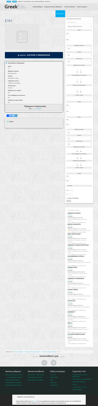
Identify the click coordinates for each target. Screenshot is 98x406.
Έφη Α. (70, 323)
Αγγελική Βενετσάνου (76, 334)
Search (69, 201)
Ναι (77, 91)
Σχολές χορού (53, 382)
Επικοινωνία (47, 1)
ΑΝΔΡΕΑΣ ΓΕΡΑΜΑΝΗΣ (76, 278)
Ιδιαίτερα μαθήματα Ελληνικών (75, 217)
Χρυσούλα (71, 301)
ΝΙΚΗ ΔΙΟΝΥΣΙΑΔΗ (74, 234)
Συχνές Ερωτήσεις (27, 1)
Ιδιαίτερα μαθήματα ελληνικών (50, 351)
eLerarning (53, 374)
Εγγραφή (14, 1)
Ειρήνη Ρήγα (72, 267)
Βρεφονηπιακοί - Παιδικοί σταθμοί (36, 374)
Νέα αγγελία (59, 13)
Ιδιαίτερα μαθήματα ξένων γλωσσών (14, 374)
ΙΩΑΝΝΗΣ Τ (71, 312)
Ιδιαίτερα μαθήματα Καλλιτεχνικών (76, 272)
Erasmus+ (75, 384)
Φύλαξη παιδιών (54, 377)
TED (79, 387)
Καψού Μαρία (73, 290)
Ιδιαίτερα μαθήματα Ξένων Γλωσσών (77, 229)
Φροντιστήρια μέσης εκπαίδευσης (36, 380)
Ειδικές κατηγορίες (82, 6)
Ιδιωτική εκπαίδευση (69, 6)
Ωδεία (51, 380)
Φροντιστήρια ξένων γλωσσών (35, 377)
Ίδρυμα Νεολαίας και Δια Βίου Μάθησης (82, 379)
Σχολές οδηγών (53, 385)
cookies (35, 401)
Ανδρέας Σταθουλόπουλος (78, 245)
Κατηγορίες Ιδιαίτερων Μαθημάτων (53, 6)
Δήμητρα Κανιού (74, 213)
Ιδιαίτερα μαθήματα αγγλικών (15, 377)
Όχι (81, 91)
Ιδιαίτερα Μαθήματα (38, 6)
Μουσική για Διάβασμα (39, 1)
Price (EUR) (69, 185)
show (39, 108)
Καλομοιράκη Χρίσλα (76, 256)
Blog (33, 1)
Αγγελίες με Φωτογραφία (73, 198)
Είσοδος (8, 1)
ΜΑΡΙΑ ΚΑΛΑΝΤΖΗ (74, 224)
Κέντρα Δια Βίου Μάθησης (79, 381)
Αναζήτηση (20, 1)
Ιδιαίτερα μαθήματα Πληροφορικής (13, 382)
